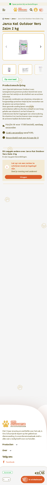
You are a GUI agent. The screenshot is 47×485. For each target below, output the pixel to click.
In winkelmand (32, 479)
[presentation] (6, 47)
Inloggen (23, 177)
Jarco (12, 19)
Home (5, 19)
